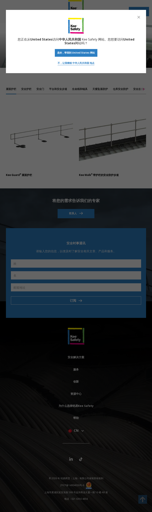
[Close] (138, 17)
